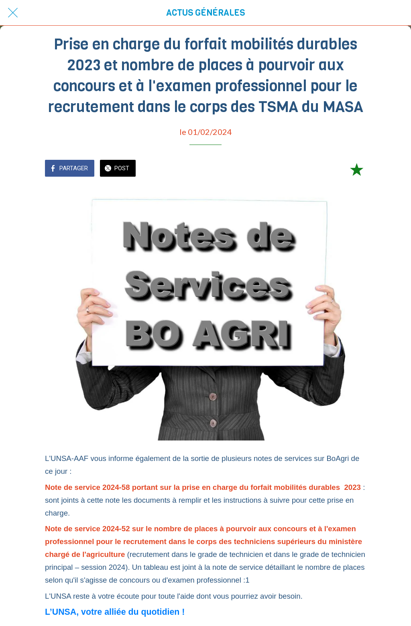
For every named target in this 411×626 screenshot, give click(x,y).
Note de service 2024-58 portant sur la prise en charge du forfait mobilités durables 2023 (203, 487)
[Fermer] (13, 13)
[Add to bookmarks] (356, 169)
